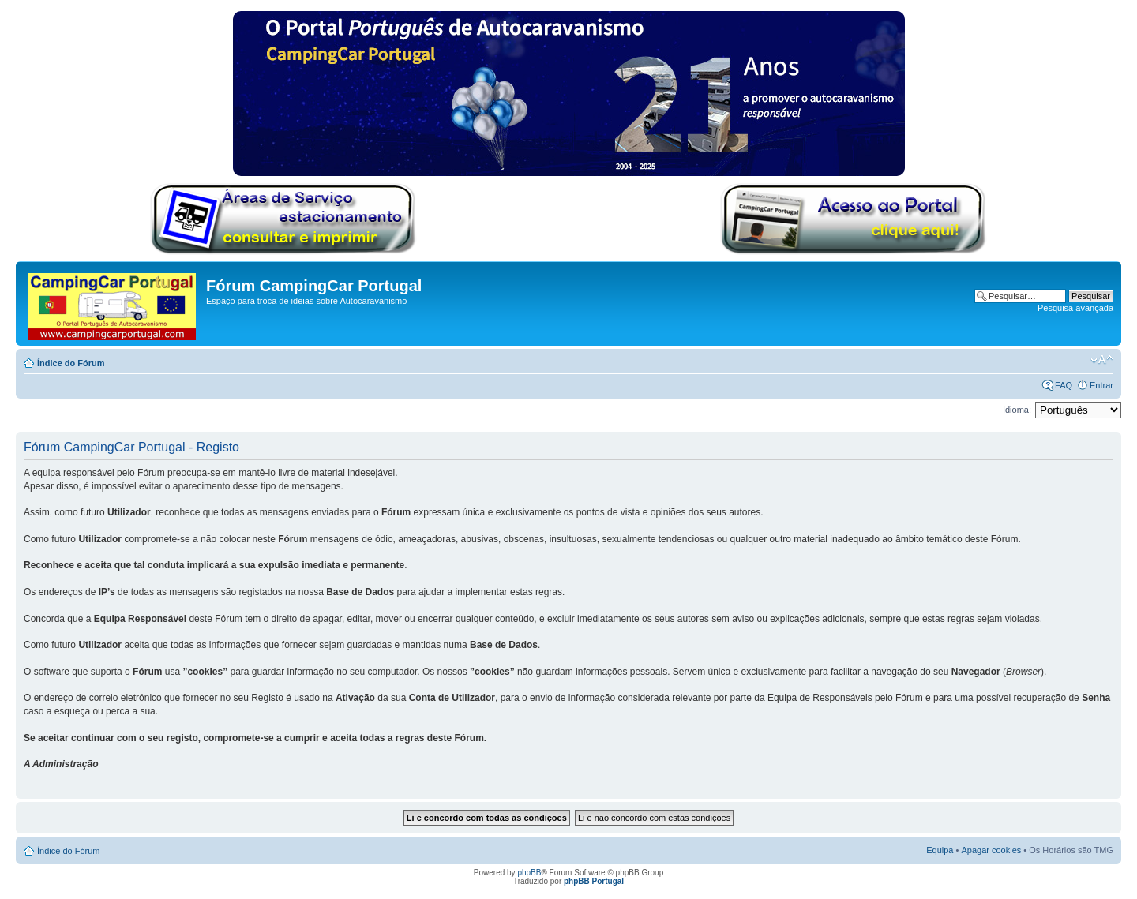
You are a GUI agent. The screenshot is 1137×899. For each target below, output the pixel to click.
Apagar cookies (991, 850)
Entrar (1101, 385)
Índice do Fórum (71, 363)
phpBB (529, 872)
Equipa (939, 850)
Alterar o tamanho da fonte (1101, 360)
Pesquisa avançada (1075, 308)
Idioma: (1017, 409)
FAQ (1063, 385)
